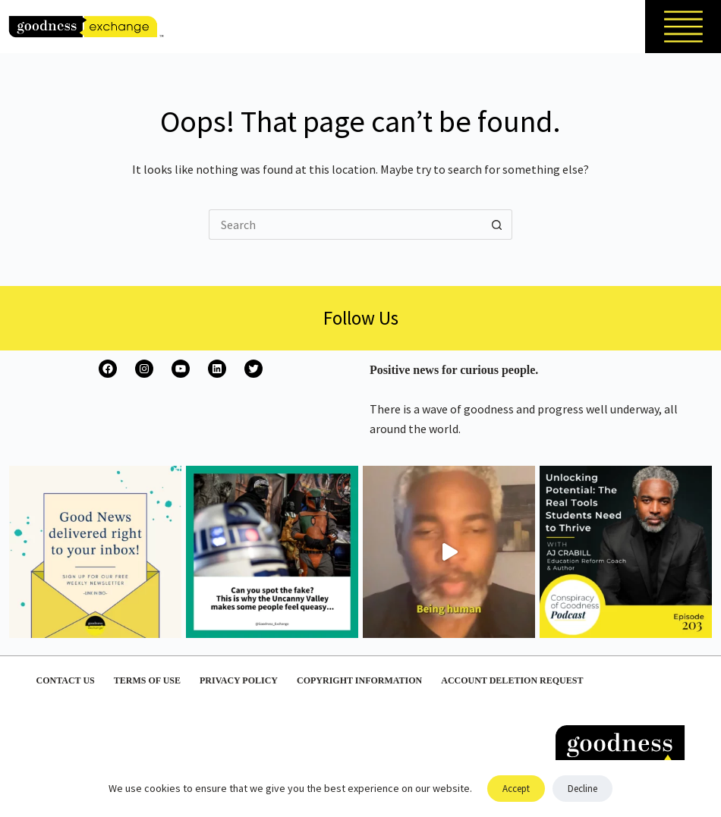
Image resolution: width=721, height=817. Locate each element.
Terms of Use (147, 680)
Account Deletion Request (512, 680)
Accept (516, 788)
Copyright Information (359, 680)
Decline (582, 788)
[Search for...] (345, 224)
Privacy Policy (239, 680)
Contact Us (65, 680)
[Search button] (497, 224)
